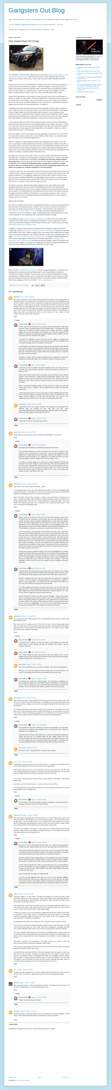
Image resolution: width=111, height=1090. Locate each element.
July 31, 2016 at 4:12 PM (38, 568)
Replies (18, 320)
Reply (15, 316)
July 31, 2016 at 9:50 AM (27, 297)
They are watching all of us (45, 280)
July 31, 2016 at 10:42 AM (38, 324)
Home (39, 1077)
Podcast (46, 29)
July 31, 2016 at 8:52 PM (29, 698)
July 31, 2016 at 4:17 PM (38, 640)
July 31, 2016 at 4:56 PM (38, 365)
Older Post (66, 1077)
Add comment (13, 1024)
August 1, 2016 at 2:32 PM (38, 842)
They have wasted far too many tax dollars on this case (30, 236)
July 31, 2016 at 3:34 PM (38, 445)
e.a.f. (15, 761)
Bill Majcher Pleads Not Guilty (85, 92)
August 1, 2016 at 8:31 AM (38, 725)
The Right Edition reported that (27, 270)
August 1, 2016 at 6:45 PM (38, 418)
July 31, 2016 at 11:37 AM (28, 432)
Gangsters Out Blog (37, 10)
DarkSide (16, 297)
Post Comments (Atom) (23, 1080)
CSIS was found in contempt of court (35, 219)
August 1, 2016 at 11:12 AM (26, 894)
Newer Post (12, 1077)
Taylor (15, 894)
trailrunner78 (17, 484)
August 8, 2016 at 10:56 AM (28, 1011)
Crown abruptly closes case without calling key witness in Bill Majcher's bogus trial (89, 85)
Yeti (20, 748)
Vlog (52, 29)
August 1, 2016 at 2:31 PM (33, 404)
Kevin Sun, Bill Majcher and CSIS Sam (88, 71)
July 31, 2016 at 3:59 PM (29, 616)
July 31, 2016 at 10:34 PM (24, 761)
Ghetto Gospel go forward (25, 24)
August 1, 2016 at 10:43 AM (30, 815)
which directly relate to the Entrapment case (22, 224)
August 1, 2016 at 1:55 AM (38, 799)
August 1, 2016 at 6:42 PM (38, 678)
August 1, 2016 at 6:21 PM (38, 997)
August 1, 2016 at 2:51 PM (24, 969)
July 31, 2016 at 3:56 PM (38, 514)
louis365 (16, 982)
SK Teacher (22, 404)
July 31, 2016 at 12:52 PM (29, 484)
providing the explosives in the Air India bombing (39, 230)
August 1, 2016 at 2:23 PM (33, 664)
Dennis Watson (23, 324)
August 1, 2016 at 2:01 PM (29, 748)
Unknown (16, 1011)
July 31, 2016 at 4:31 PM (38, 652)
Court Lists (17, 432)
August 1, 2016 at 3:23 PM (26, 982)
